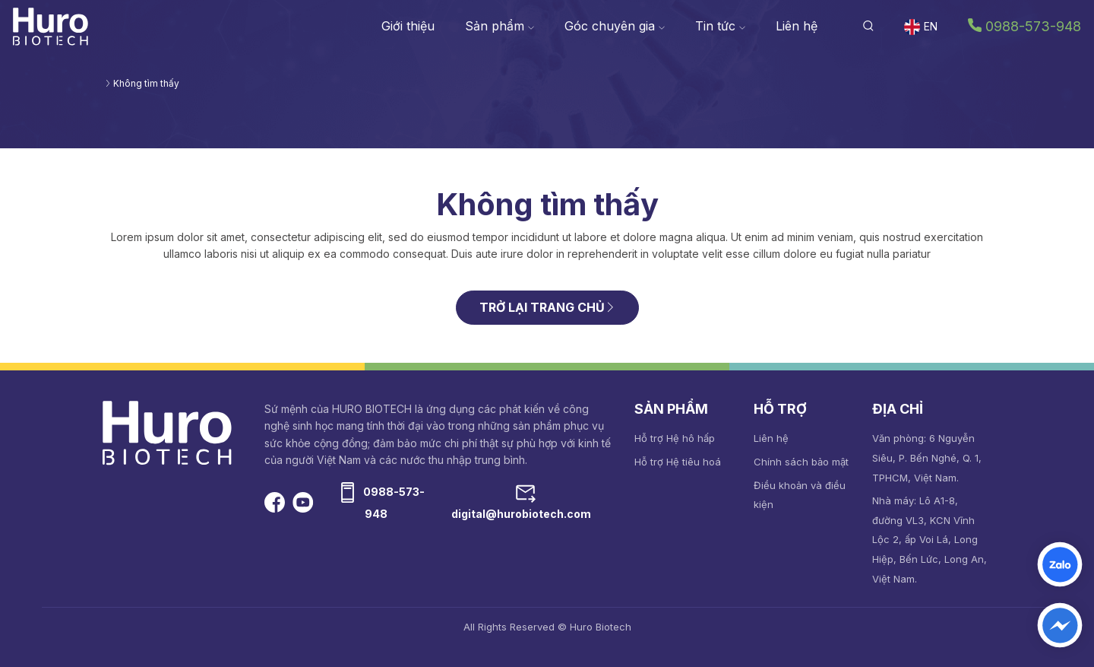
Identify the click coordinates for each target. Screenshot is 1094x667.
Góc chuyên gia (614, 25)
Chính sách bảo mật (801, 462)
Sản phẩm (499, 25)
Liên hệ (796, 25)
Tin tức (720, 25)
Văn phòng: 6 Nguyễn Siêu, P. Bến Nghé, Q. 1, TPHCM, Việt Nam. (927, 457)
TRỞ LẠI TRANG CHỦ (547, 307)
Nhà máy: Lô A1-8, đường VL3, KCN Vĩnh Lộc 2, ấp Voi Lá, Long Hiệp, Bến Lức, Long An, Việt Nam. (929, 539)
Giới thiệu (408, 25)
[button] (868, 25)
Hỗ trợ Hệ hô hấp (674, 438)
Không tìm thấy (146, 83)
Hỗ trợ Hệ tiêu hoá (677, 462)
